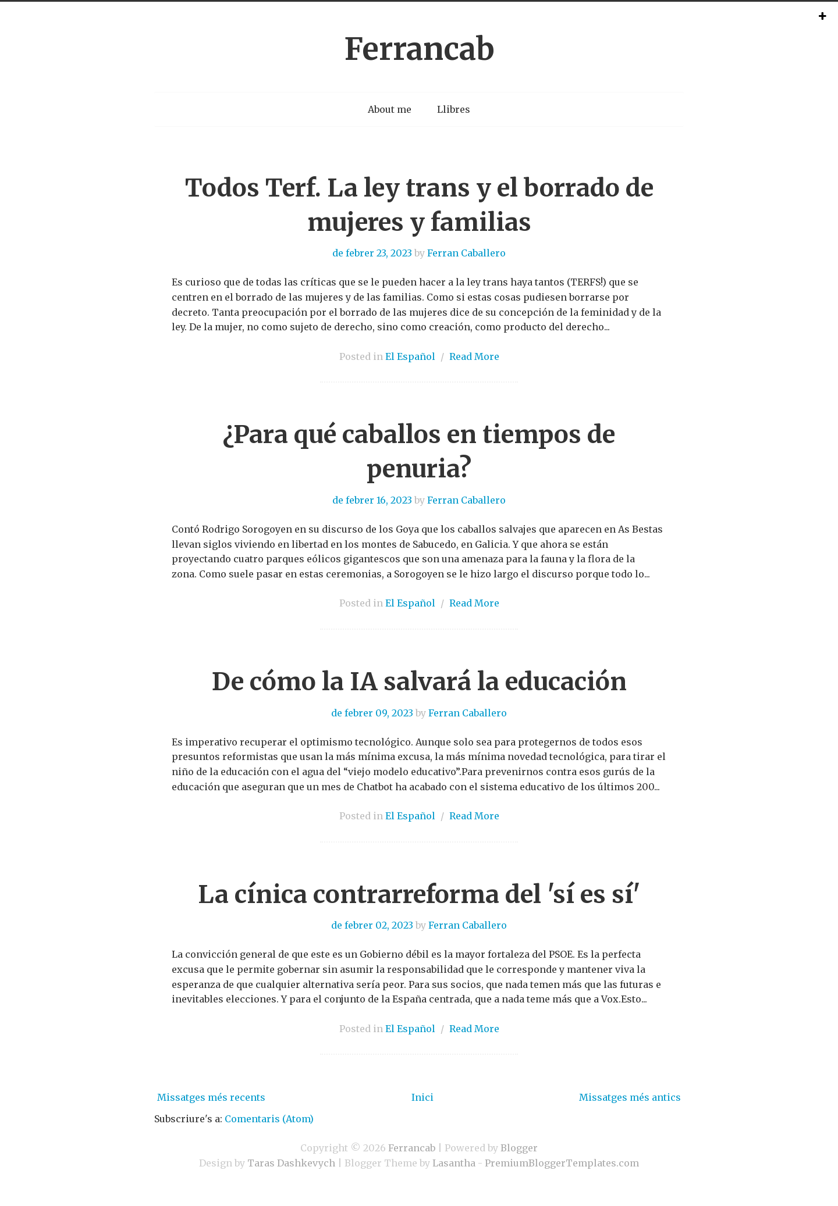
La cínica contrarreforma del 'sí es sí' (419, 894)
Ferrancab (419, 49)
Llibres (453, 109)
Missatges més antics (630, 1097)
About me (389, 109)
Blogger (519, 1148)
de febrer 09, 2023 (372, 713)
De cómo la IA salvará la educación (419, 681)
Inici (422, 1097)
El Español (410, 356)
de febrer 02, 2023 (372, 925)
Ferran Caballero (466, 253)
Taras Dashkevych (291, 1163)
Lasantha (453, 1163)
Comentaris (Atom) (269, 1119)
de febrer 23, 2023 (372, 253)
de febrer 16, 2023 (372, 500)
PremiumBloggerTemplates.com (562, 1163)
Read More (474, 356)
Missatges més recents (211, 1097)
